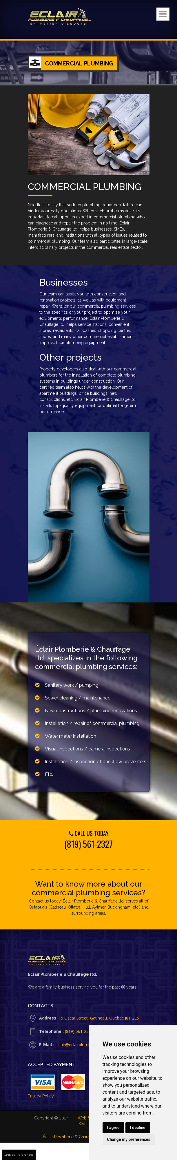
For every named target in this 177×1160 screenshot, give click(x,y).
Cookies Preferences (18, 1154)
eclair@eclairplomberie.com (81, 1044)
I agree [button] (113, 1127)
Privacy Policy (41, 1096)
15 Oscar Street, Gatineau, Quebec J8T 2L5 (99, 1018)
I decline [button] (137, 1127)
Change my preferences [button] (128, 1139)
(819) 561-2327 (88, 843)
